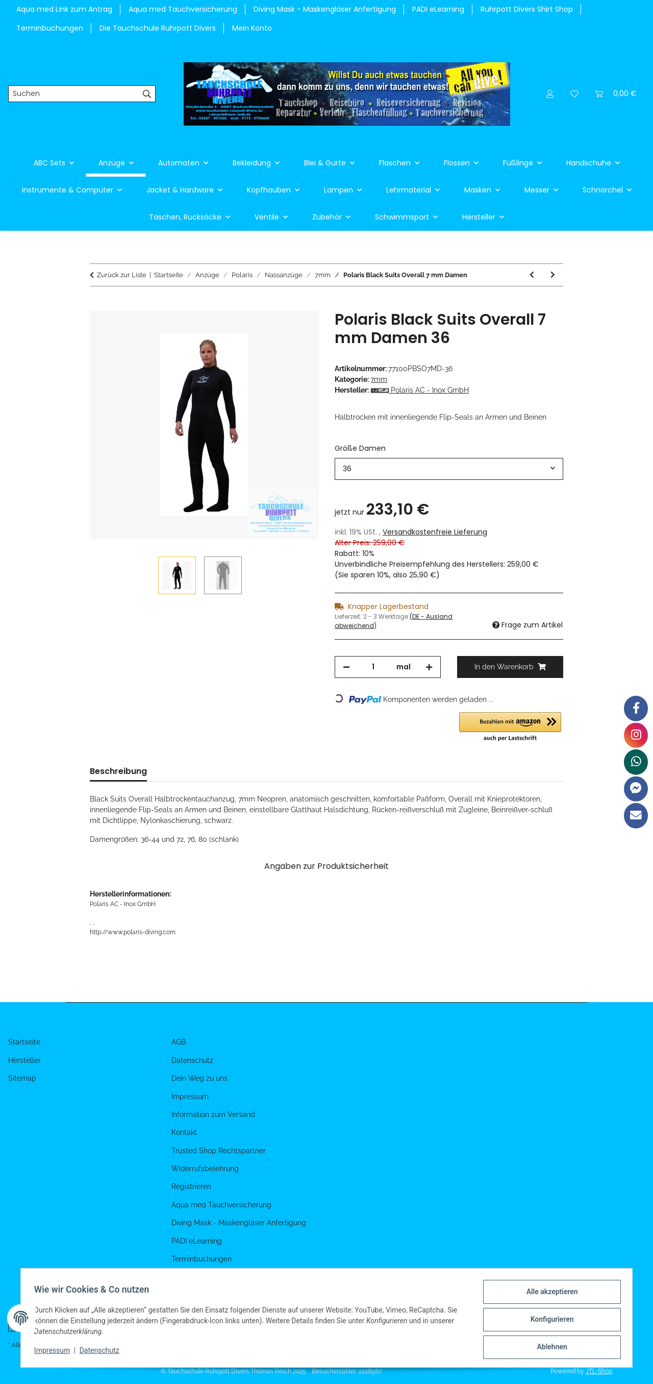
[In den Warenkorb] (98, 304)
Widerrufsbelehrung (205, 1168)
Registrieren (191, 1186)
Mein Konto (252, 28)
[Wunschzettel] (574, 93)
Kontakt (184, 1132)
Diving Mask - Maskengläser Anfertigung (325, 9)
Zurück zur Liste (121, 275)
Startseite (24, 1042)
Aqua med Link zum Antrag (64, 9)
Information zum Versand (213, 1114)
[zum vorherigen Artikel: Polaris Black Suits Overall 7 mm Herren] (531, 275)
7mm (378, 379)
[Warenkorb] (616, 93)
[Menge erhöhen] (429, 667)
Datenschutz (102, 1352)
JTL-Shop (599, 1371)
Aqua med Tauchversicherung (183, 9)
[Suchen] (73, 94)
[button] (550, 93)
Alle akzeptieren (548, 1295)
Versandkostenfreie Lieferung (435, 532)
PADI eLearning (438, 9)
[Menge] (373, 667)
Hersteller (24, 1060)
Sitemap (22, 1078)
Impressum (55, 1352)
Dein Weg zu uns (199, 1078)
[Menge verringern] (346, 667)
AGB (178, 1042)
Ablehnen (549, 1348)
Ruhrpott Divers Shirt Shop (527, 9)
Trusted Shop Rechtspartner (218, 1151)
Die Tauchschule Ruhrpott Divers (157, 28)
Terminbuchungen (49, 28)
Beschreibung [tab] (118, 771)
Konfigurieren (548, 1321)
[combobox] (449, 469)
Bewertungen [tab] (191, 771)
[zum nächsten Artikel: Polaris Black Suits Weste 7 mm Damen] (552, 275)
